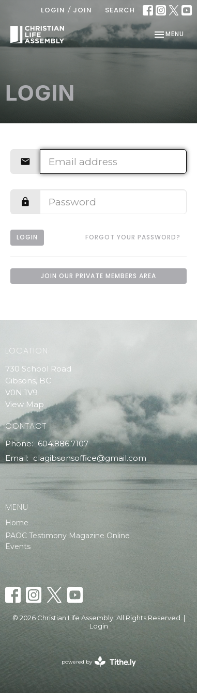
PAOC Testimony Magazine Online (67, 535)
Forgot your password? (132, 237)
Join (82, 10)
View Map (24, 404)
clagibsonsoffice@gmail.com (89, 458)
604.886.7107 (63, 443)
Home (16, 522)
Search (120, 10)
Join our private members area (98, 275)
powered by (99, 662)
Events (18, 546)
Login (53, 10)
